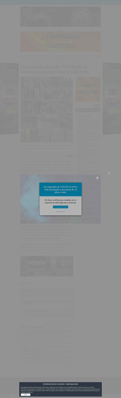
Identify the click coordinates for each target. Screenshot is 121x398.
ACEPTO (25, 394)
